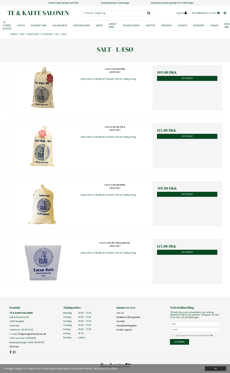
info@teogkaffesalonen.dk (32, 334)
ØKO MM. (227, 25)
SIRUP (99, 25)
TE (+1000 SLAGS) (7, 25)
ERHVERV (166, 25)
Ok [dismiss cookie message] (215, 368)
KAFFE (21, 25)
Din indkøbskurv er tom (206, 13)
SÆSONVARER (81, 25)
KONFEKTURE (39, 25)
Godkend (179, 341)
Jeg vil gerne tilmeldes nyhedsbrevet (197, 335)
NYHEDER (198, 25)
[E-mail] (195, 329)
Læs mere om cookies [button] (105, 368)
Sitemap (14, 346)
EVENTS (182, 25)
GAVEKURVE (60, 25)
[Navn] (195, 323)
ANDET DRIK (113, 25)
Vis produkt (187, 78)
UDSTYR (150, 25)
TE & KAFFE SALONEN (38, 13)
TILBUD (214, 25)
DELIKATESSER (131, 25)
